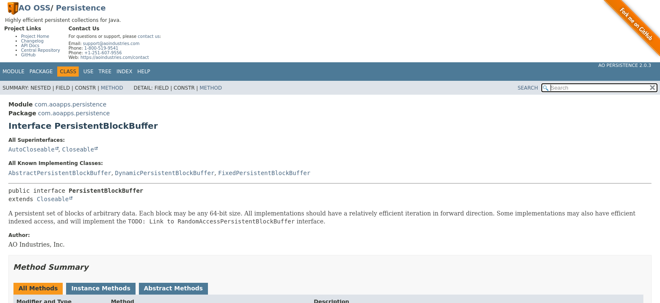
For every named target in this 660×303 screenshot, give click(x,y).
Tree (105, 71)
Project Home (35, 36)
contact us (149, 36)
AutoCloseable (31, 149)
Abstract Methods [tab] (173, 288)
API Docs (30, 45)
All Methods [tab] (38, 288)
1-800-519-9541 (101, 48)
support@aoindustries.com (111, 43)
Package (41, 71)
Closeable (78, 149)
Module (13, 71)
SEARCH (528, 88)
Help (143, 71)
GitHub (28, 55)
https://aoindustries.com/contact (114, 57)
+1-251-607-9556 (103, 52)
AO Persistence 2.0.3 (624, 65)
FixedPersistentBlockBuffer (264, 173)
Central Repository (40, 50)
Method (112, 88)
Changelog (32, 41)
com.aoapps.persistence (70, 104)
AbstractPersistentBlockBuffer (59, 173)
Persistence (81, 7)
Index (125, 71)
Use (88, 71)
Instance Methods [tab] (100, 288)
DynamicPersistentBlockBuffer (164, 173)
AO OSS (35, 7)
